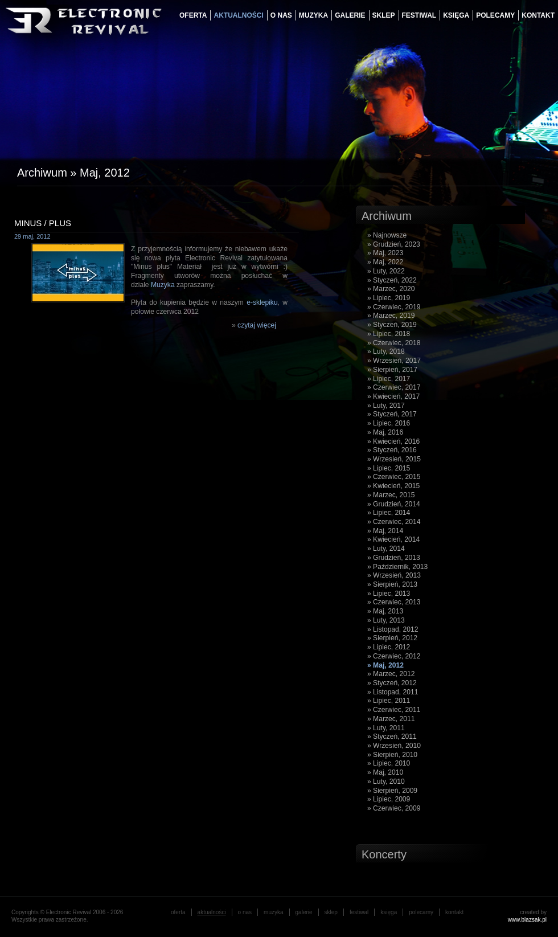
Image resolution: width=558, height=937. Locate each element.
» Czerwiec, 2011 (393, 710)
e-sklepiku (262, 302)
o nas (281, 15)
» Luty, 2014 (386, 549)
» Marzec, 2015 (391, 495)
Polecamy (495, 15)
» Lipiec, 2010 (388, 763)
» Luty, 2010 (386, 781)
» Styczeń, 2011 (392, 736)
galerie (350, 15)
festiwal (419, 15)
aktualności (238, 15)
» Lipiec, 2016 (388, 423)
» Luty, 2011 (386, 728)
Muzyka (163, 285)
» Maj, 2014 (385, 531)
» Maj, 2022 (385, 262)
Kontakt (538, 15)
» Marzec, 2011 (391, 719)
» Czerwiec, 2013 (393, 602)
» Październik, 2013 (397, 567)
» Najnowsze (387, 235)
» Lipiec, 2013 (388, 594)
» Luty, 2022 (386, 271)
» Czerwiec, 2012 (393, 656)
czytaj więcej (256, 325)
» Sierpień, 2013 (392, 584)
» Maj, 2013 (385, 611)
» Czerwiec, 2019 (393, 307)
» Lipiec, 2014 (388, 513)
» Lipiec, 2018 (388, 334)
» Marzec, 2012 (391, 674)
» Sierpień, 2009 (392, 791)
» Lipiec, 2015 (388, 468)
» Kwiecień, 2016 (393, 441)
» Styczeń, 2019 (392, 325)
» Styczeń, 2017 (392, 414)
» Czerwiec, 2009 (393, 808)
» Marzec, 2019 (391, 316)
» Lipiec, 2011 (388, 701)
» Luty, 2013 (386, 620)
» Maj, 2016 (385, 432)
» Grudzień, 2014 (393, 504)
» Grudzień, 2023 (393, 244)
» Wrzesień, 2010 (394, 746)
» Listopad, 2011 (392, 692)
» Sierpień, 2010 (392, 755)
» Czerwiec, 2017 (393, 387)
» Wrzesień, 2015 (394, 459)
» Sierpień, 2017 (392, 370)
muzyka (313, 15)
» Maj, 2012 (385, 665)
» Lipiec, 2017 (388, 379)
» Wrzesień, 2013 (394, 575)
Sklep (383, 15)
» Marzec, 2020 (391, 289)
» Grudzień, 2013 (393, 558)
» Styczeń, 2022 (392, 280)
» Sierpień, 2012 (392, 638)
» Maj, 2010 (385, 772)
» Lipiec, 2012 (388, 647)
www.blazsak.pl (527, 919)
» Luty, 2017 (386, 406)
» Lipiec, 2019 (388, 298)
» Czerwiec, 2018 (393, 343)
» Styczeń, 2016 (392, 450)
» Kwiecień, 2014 (393, 539)
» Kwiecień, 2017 (393, 396)
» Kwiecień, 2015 (393, 486)
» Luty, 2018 (386, 351)
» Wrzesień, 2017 (394, 361)
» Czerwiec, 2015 (393, 477)
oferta (193, 15)
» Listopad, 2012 (392, 629)
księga (456, 15)
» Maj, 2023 (385, 253)
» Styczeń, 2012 (392, 683)
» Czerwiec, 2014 (393, 522)
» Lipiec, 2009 (388, 799)
